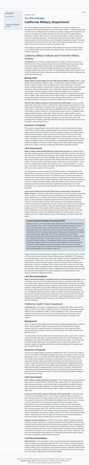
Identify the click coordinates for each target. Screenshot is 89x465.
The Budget (56, 3)
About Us (43, 5)
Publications (47, 3)
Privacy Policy (60, 459)
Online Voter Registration (47, 459)
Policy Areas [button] (37, 3)
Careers (36, 5)
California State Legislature (31, 459)
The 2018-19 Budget (34, 18)
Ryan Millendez (9, 16)
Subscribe (20, 459)
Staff (79, 3)
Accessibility (68, 459)
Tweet (83, 12)
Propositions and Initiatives (69, 3)
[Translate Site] (47, 5)
